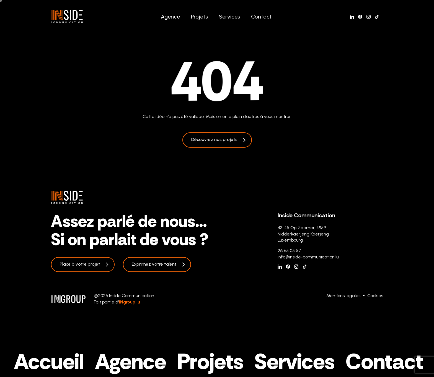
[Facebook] (360, 17)
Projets (199, 16)
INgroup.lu (129, 302)
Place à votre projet (80, 264)
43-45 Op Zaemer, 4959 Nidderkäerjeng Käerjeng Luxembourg (303, 234)
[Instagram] (368, 17)
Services (229, 16)
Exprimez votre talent (154, 264)
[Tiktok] (377, 17)
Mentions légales (343, 295)
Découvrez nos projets (214, 139)
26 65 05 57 (289, 250)
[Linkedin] (352, 17)
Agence (170, 16)
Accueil (49, 361)
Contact (261, 16)
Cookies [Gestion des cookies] (375, 295)
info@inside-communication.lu (308, 257)
